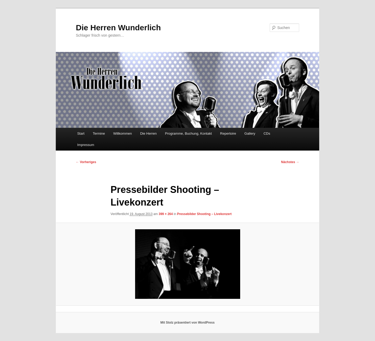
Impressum (85, 145)
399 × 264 (166, 214)
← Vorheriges (86, 162)
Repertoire (228, 133)
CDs (267, 133)
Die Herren (148, 133)
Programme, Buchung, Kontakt (188, 133)
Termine (99, 133)
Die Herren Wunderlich (118, 27)
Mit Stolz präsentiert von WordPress (187, 322)
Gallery (249, 133)
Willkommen (122, 133)
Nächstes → (290, 162)
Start (80, 133)
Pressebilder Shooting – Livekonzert (204, 214)
